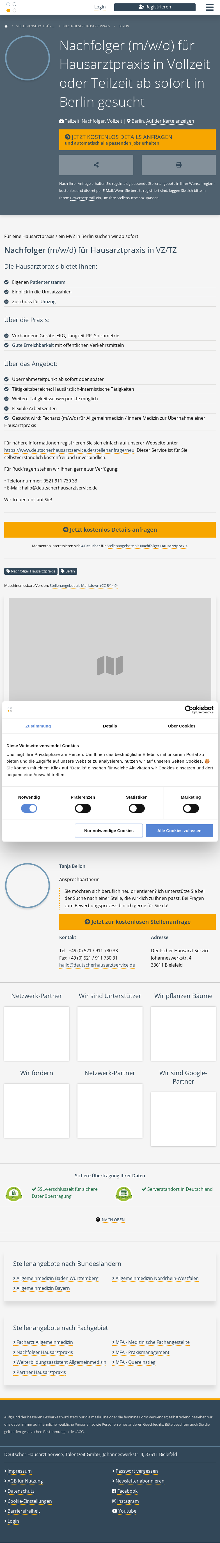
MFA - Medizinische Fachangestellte (151, 1342)
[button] (210, 9)
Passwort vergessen (137, 1471)
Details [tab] (110, 725)
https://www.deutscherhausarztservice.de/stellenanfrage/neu (69, 450)
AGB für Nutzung (25, 1481)
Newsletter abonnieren (140, 1481)
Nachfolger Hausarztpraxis (87, 26)
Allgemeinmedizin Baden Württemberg (55, 1278)
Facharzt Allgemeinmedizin (43, 1342)
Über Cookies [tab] (182, 725)
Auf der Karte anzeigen (170, 121)
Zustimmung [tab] (38, 725)
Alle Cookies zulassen (179, 830)
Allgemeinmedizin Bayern (41, 1288)
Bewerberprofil (82, 197)
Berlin (124, 26)
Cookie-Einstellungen (30, 1501)
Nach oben (113, 1219)
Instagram (128, 1501)
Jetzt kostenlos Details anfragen (110, 529)
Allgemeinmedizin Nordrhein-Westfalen (155, 1278)
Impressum (20, 1471)
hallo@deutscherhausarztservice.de (97, 965)
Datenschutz (21, 1491)
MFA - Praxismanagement (140, 1352)
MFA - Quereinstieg (133, 1362)
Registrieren (155, 7)
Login (100, 7)
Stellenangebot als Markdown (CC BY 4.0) (84, 585)
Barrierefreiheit (24, 1511)
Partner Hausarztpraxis (39, 1372)
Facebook (127, 1491)
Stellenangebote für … (36, 26)
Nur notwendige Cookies (109, 830)
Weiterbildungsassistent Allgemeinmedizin (59, 1362)
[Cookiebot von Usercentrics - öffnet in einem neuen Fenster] (189, 709)
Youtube (127, 1511)
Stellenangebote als (147, 545)
